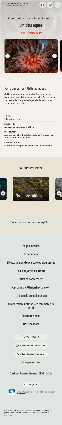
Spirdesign (8, 415)
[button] (42, 5)
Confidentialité (43, 410)
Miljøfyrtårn (21, 394)
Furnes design (41, 412)
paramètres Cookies (12, 412)
